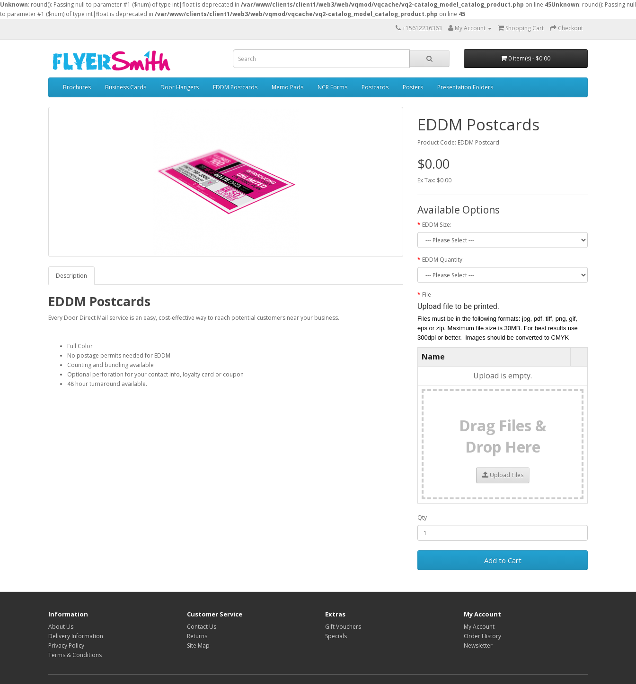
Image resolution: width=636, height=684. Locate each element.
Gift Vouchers (343, 627)
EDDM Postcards (235, 87)
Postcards (375, 87)
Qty (422, 517)
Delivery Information (75, 636)
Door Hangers (179, 87)
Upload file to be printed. (458, 306)
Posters (413, 87)
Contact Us (201, 627)
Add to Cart (502, 560)
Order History (482, 636)
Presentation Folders (465, 87)
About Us (60, 627)
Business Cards (125, 87)
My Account (479, 627)
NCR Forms (332, 87)
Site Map (198, 645)
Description (71, 276)
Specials (336, 636)
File (426, 295)
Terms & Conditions (75, 655)
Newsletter (478, 645)
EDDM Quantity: (443, 260)
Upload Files (502, 475)
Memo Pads (287, 87)
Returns (197, 636)
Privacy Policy (66, 645)
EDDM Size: (436, 225)
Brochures (77, 87)
